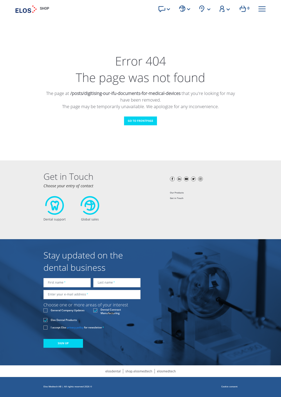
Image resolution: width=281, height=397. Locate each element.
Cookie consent (229, 386)
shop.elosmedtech (138, 371)
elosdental (113, 371)
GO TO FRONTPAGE (140, 121)
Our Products (177, 192)
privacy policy (75, 327)
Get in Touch (176, 198)
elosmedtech (166, 371)
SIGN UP (63, 343)
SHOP (44, 8)
